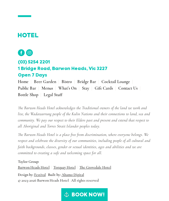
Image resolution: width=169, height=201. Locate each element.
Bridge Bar (86, 81)
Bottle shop (28, 95)
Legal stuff (53, 95)
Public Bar (27, 88)
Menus (47, 88)
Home (23, 81)
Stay (85, 88)
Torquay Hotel (64, 167)
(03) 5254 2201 (34, 62)
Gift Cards (104, 88)
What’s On (67, 88)
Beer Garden (45, 81)
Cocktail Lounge (115, 81)
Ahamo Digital (73, 174)
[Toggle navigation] (147, 18)
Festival (40, 174)
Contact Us (128, 88)
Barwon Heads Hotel (34, 167)
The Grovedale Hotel (95, 167)
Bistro (67, 81)
